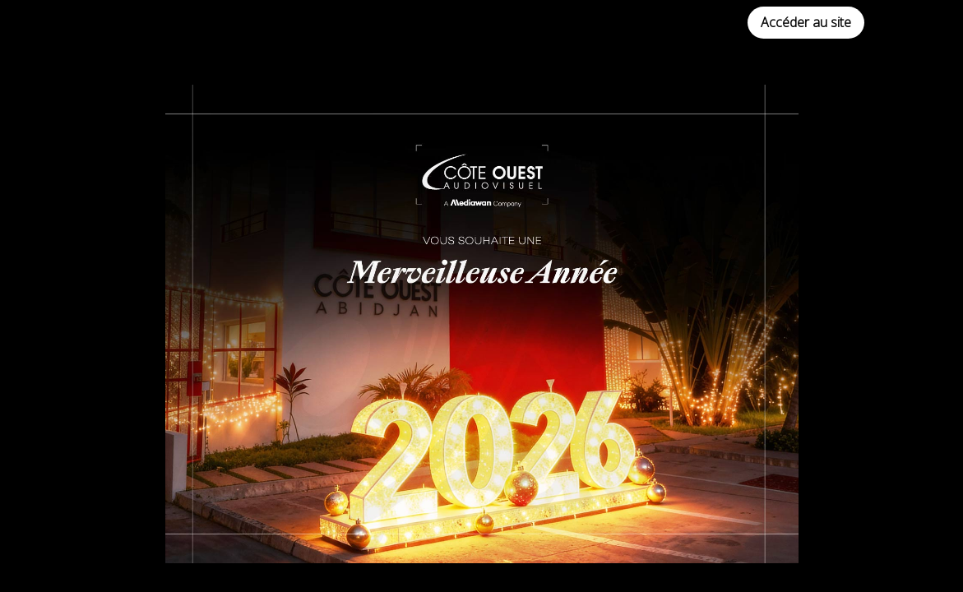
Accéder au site (806, 22)
